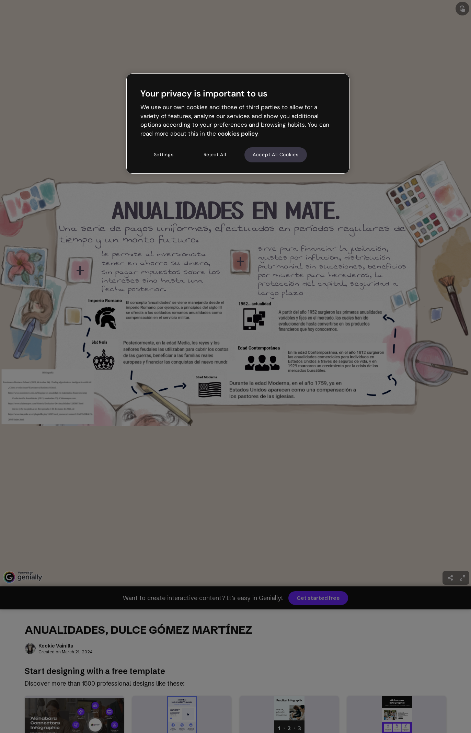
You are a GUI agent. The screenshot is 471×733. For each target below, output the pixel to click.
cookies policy (238, 133)
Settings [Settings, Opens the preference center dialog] (164, 154)
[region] (237, 123)
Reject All (215, 154)
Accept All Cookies (276, 154)
